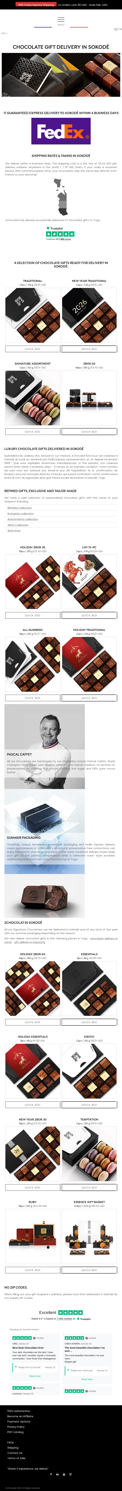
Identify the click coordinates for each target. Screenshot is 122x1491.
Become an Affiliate (20, 1416)
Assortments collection (23, 519)
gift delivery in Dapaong (29, 942)
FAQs (10, 1442)
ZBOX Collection (18, 525)
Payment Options (18, 1421)
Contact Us (14, 1453)
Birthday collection (20, 508)
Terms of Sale (16, 1458)
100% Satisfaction (18, 1411)
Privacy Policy (16, 1427)
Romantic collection (21, 513)
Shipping (12, 1447)
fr (121, 29)
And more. (14, 530)
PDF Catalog (15, 1432)
